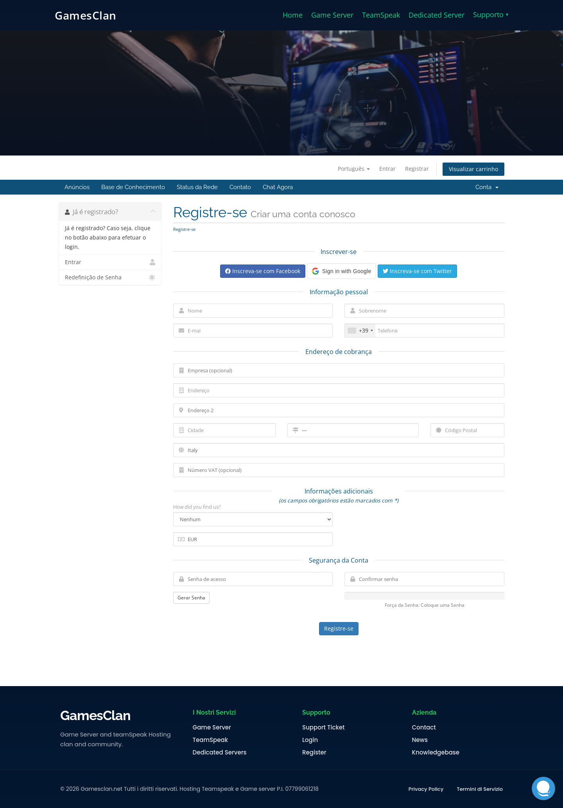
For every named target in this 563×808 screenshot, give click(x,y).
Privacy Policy (426, 789)
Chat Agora (278, 187)
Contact (424, 727)
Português (354, 168)
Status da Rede (197, 187)
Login (310, 740)
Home (293, 15)
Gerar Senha (191, 597)
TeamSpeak (381, 15)
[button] (341, 271)
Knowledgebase (436, 752)
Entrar (387, 168)
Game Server (332, 15)
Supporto (490, 14)
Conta (486, 187)
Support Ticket (323, 727)
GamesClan (86, 15)
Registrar (417, 168)
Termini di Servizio (480, 789)
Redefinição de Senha (110, 277)
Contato (240, 187)
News (420, 740)
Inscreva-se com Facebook (262, 271)
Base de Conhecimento (133, 187)
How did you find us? (197, 506)
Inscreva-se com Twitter (417, 271)
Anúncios (77, 187)
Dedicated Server (436, 15)
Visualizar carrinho (473, 169)
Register (314, 752)
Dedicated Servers (220, 752)
